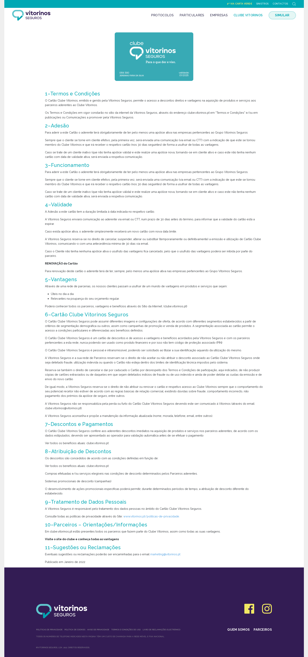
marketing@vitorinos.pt (165, 554)
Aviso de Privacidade (98, 630)
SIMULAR (282, 15)
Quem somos (238, 629)
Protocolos (162, 15)
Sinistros (262, 3)
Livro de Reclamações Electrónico (161, 630)
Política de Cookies (74, 630)
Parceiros (263, 629)
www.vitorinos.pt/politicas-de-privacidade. (151, 516)
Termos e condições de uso (126, 630)
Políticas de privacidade (49, 630)
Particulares (192, 15)
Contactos (280, 3)
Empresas (218, 15)
